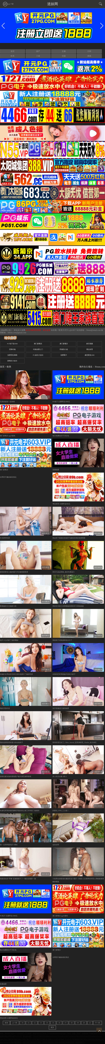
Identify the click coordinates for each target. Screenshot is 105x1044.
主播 (64, 51)
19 (78, 1023)
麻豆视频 (89, 344)
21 (90, 1023)
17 (65, 1023)
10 (22, 1023)
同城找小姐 (64, 349)
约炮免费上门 (38, 349)
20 (84, 1023)
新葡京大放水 (12, 361)
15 (53, 1023)
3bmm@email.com (93, 330)
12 (35, 1023)
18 (71, 1023)
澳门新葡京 (38, 344)
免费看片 (63, 355)
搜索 (89, 56)
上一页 (14, 1023)
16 (59, 1023)
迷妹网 (52, 4)
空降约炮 (12, 349)
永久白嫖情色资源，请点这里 (38, 330)
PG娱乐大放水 (38, 355)
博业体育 (89, 349)
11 (28, 1023)
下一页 (97, 1023)
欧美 (12, 56)
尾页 (52, 1027)
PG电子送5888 (12, 344)
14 (47, 1023)
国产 (38, 51)
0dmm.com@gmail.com (17, 333)
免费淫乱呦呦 (12, 355)
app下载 (8, 4)
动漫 (64, 56)
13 (41, 1023)
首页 (12, 51)
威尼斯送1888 (89, 355)
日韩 (89, 51)
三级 (38, 56)
